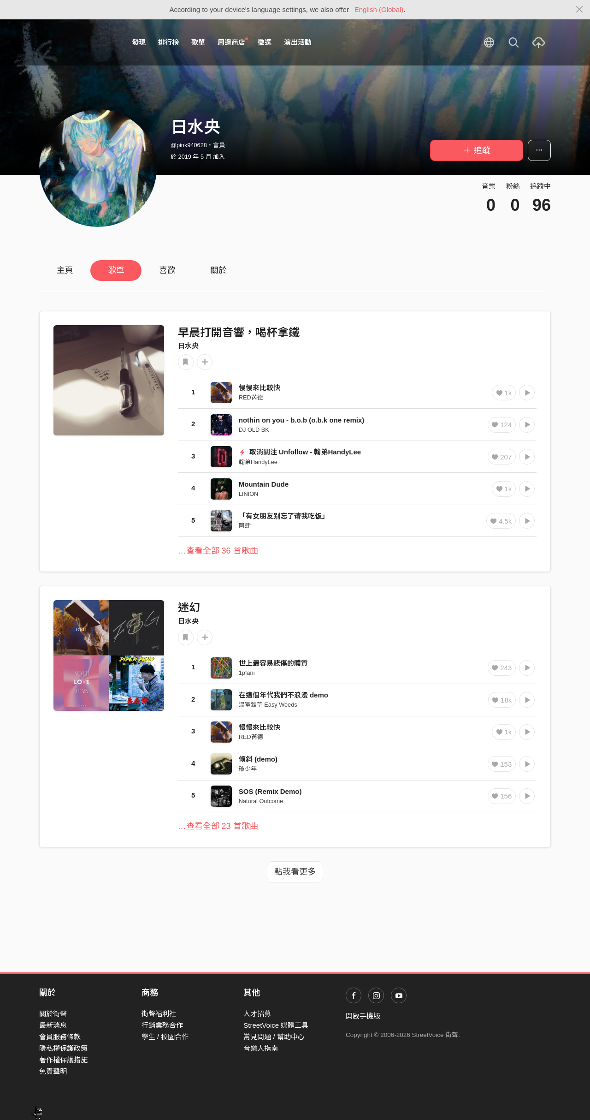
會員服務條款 (60, 1037)
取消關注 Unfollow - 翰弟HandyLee (300, 452)
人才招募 (257, 1014)
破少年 (248, 768)
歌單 (198, 42)
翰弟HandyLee (258, 462)
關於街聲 (53, 1014)
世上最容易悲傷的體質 (273, 663)
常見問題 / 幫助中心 (274, 1037)
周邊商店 (233, 42)
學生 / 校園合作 (165, 1037)
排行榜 (168, 42)
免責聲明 (53, 1071)
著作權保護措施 (63, 1060)
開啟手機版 (363, 1016)
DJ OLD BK (254, 429)
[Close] (579, 9)
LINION (249, 493)
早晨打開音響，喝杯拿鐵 (239, 332)
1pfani (247, 672)
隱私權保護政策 (63, 1048)
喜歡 (167, 270)
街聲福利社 (159, 1014)
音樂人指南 (260, 1048)
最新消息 (53, 1025)
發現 (139, 42)
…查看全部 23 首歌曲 (218, 826)
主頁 (65, 270)
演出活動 (298, 42)
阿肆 (245, 525)
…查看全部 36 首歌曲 (218, 550)
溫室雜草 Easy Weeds (268, 704)
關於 (218, 270)
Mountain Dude (264, 484)
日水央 (188, 346)
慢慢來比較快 (259, 388)
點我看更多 (295, 871)
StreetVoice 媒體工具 (275, 1025)
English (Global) (379, 9)
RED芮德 (251, 397)
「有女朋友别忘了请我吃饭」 (284, 516)
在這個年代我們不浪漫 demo (283, 695)
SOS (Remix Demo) (270, 791)
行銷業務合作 (162, 1025)
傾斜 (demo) (258, 759)
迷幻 (189, 607)
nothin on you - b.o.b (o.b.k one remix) (301, 420)
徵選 (264, 42)
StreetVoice (77, 42)
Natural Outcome (261, 801)
